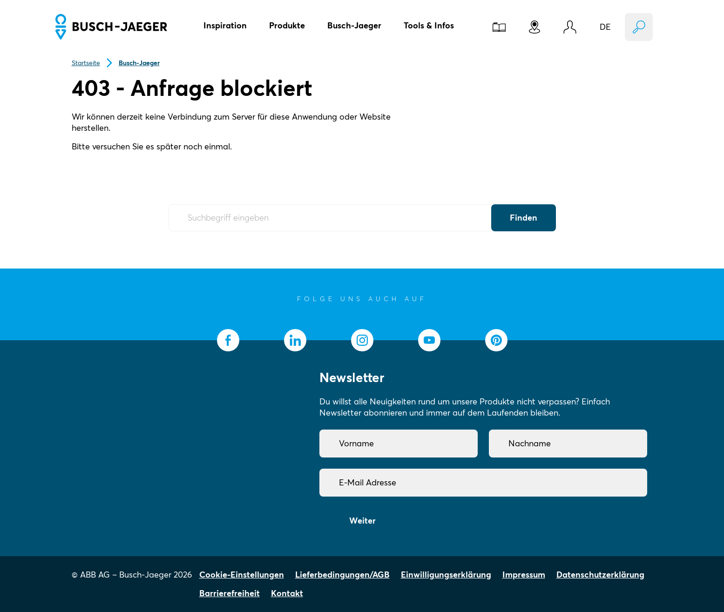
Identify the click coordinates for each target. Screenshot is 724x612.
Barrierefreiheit (229, 593)
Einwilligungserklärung (446, 574)
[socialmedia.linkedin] (295, 340)
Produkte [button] (287, 25)
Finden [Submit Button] (523, 217)
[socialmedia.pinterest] (496, 340)
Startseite (86, 63)
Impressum (523, 574)
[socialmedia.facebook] (228, 340)
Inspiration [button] (225, 25)
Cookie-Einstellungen (241, 574)
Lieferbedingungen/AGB (342, 574)
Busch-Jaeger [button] (354, 25)
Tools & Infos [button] (429, 25)
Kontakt (287, 593)
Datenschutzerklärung (600, 574)
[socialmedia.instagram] (362, 340)
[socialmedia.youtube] (429, 340)
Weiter (362, 520)
